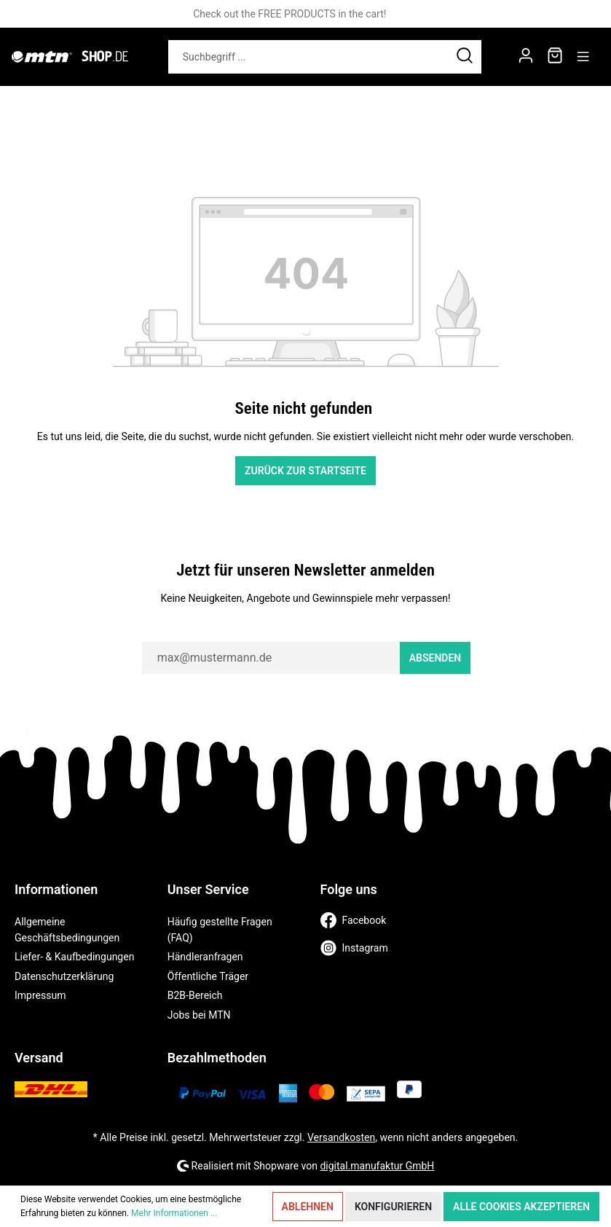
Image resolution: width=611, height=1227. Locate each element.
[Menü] (582, 56)
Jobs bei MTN (199, 1015)
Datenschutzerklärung (64, 976)
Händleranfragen (205, 957)
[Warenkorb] (554, 56)
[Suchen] (465, 56)
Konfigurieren (393, 1206)
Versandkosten (341, 1137)
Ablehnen (308, 1206)
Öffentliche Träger (207, 976)
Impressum (40, 995)
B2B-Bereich (195, 995)
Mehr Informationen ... (174, 1213)
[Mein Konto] (525, 56)
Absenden (435, 658)
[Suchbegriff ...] (308, 56)
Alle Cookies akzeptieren (521, 1206)
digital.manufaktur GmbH (377, 1166)
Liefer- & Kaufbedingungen (74, 957)
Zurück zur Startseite (305, 471)
